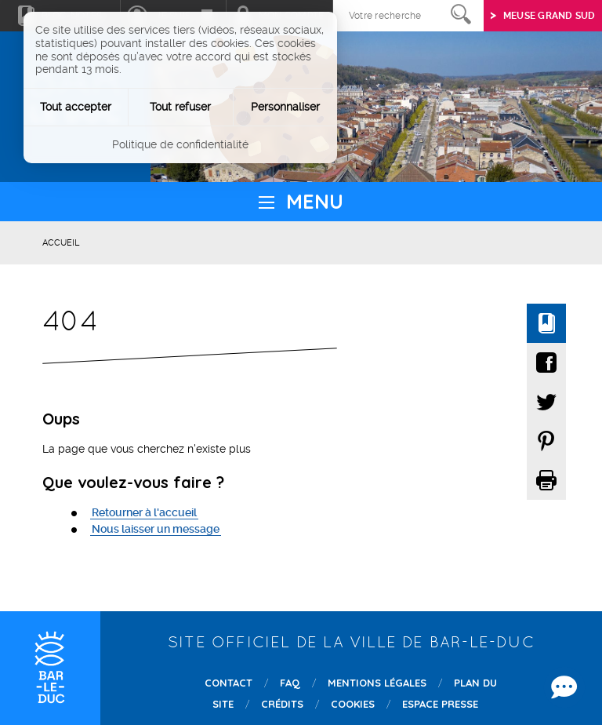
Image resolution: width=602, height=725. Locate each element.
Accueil (60, 243)
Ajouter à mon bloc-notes (546, 323)
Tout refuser (180, 106)
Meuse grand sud (549, 15)
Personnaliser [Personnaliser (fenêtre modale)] (285, 106)
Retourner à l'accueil (144, 512)
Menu (314, 201)
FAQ (290, 682)
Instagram (90, 167)
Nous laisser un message (155, 529)
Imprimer (546, 480)
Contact (228, 682)
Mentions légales (377, 682)
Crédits (282, 704)
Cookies (353, 704)
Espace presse (440, 704)
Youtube (120, 167)
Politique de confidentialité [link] (180, 144)
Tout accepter (75, 106)
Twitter (61, 167)
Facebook (31, 167)
